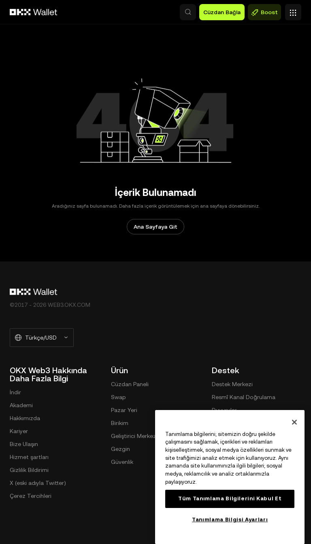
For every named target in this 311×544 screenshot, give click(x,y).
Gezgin (120, 449)
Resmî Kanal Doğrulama (243, 397)
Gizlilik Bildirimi (29, 470)
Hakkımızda (25, 418)
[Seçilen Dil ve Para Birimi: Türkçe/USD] (42, 337)
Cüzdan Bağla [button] (222, 12)
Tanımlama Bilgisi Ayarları (230, 519)
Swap (118, 397)
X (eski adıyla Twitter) (38, 483)
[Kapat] (294, 422)
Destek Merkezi (232, 384)
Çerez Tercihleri (30, 496)
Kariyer (19, 431)
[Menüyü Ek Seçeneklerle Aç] (293, 10)
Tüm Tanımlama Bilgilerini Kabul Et (229, 498)
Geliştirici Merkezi (134, 436)
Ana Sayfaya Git (155, 226)
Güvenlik (122, 462)
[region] (230, 477)
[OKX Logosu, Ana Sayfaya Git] (34, 12)
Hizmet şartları (29, 457)
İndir (15, 392)
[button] (188, 12)
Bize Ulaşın (24, 444)
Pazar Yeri (124, 410)
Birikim (119, 423)
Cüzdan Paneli (130, 384)
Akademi (21, 405)
